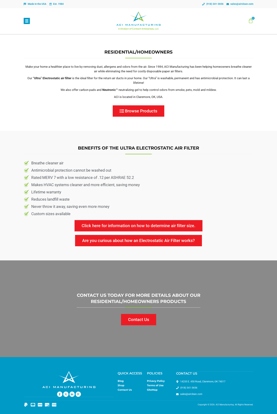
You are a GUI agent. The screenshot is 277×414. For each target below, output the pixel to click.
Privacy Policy (156, 381)
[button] (27, 21)
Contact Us (125, 389)
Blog (121, 381)
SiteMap (152, 389)
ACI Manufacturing (225, 404)
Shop (121, 385)
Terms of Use (155, 385)
